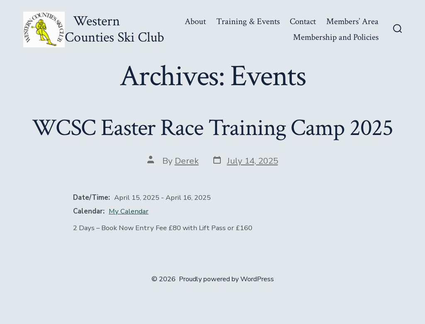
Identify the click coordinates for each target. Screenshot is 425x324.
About (195, 21)
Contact (303, 21)
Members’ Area (352, 21)
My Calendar (129, 211)
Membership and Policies (336, 37)
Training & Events (248, 21)
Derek (187, 161)
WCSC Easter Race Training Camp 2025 (212, 128)
